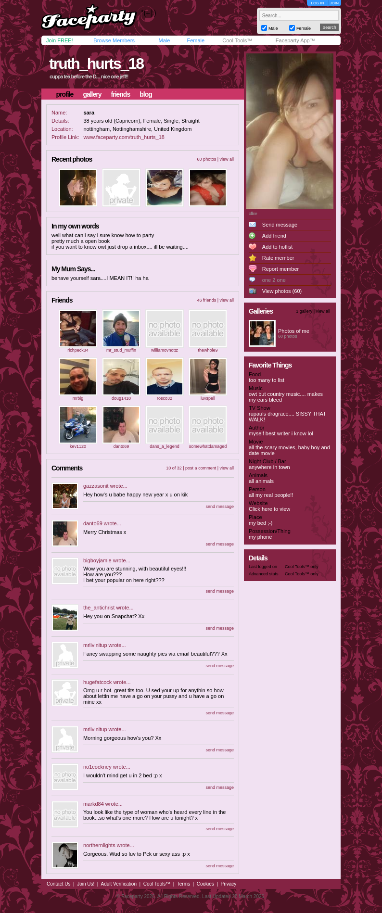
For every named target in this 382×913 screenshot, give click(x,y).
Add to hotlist (277, 247)
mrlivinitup (95, 645)
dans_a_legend (164, 446)
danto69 (121, 446)
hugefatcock (97, 682)
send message (219, 506)
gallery (92, 94)
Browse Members (114, 40)
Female (195, 40)
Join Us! (85, 884)
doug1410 (121, 398)
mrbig (78, 398)
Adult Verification (119, 884)
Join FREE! (59, 40)
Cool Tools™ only (301, 566)
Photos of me (293, 331)
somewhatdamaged (208, 446)
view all (226, 159)
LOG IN (317, 3)
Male (164, 40)
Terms (183, 884)
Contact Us (58, 884)
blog (146, 94)
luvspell (208, 398)
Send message (279, 225)
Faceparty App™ (295, 40)
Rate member (278, 258)
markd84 (93, 804)
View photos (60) (282, 291)
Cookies (205, 884)
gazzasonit (96, 486)
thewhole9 (207, 350)
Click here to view (269, 509)
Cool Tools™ (237, 40)
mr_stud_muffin (121, 350)
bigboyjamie (97, 560)
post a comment (200, 468)
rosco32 (164, 398)
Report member (280, 269)
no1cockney (97, 767)
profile (65, 94)
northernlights (99, 845)
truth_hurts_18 (96, 63)
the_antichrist (99, 607)
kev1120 (78, 446)
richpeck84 (78, 350)
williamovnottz (164, 350)
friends (120, 94)
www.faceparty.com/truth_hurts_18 (124, 137)
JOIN (334, 3)
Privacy (229, 884)
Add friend (274, 236)
